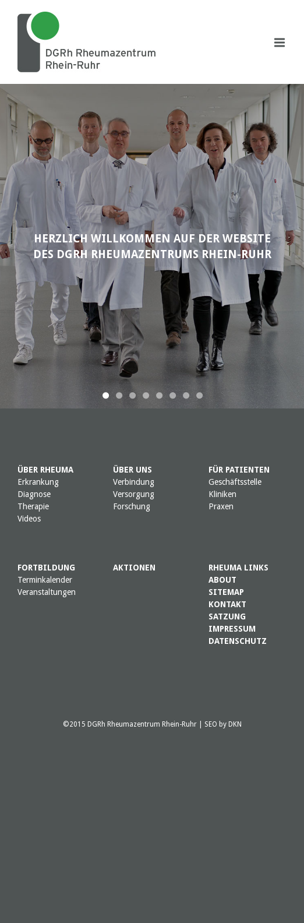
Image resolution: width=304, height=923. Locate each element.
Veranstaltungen (46, 592)
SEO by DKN (223, 724)
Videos (29, 518)
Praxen (221, 506)
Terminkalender (44, 579)
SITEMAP (226, 592)
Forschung (131, 506)
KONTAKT (227, 604)
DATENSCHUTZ (237, 641)
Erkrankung (38, 482)
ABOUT (222, 579)
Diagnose (34, 494)
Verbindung (133, 482)
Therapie (33, 506)
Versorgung (133, 494)
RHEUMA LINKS (238, 567)
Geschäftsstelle (234, 482)
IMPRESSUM (232, 628)
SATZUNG (227, 616)
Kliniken (222, 494)
